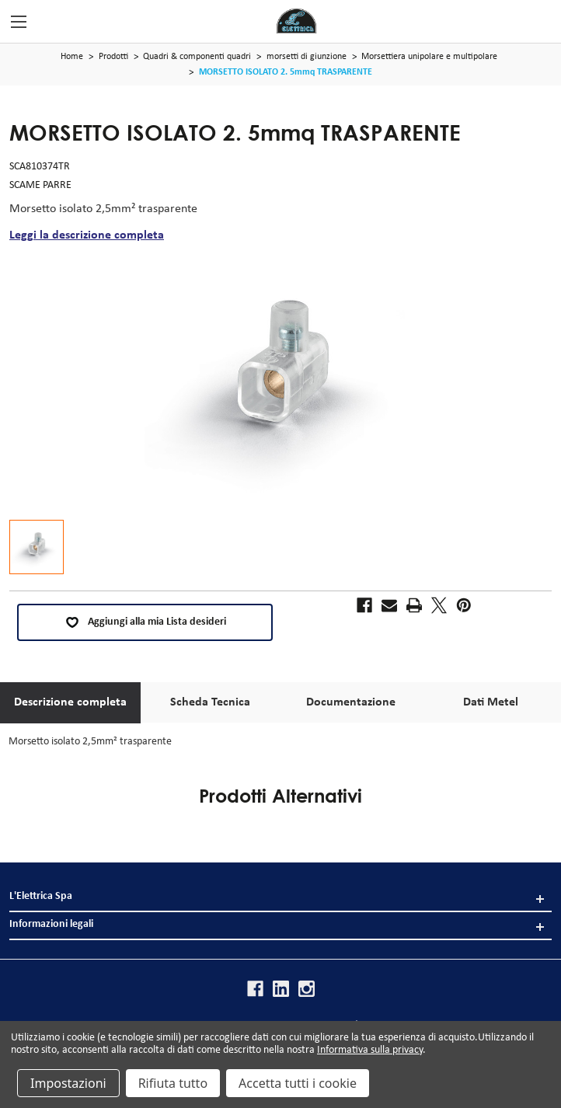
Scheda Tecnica (210, 702)
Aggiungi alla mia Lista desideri (145, 622)
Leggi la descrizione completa (86, 235)
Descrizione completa (70, 702)
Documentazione (350, 702)
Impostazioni (68, 1083)
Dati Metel (490, 702)
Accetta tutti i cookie (298, 1083)
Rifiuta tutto (172, 1083)
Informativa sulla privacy (370, 1050)
